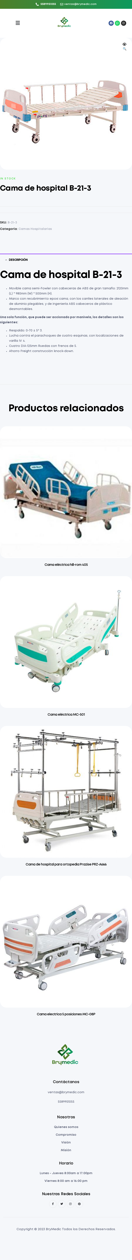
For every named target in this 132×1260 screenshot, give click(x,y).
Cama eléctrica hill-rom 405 (66, 564)
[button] (17, 23)
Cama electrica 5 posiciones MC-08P (66, 1014)
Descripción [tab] (18, 260)
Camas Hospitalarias (35, 229)
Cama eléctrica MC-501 (66, 714)
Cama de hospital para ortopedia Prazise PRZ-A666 (66, 864)
